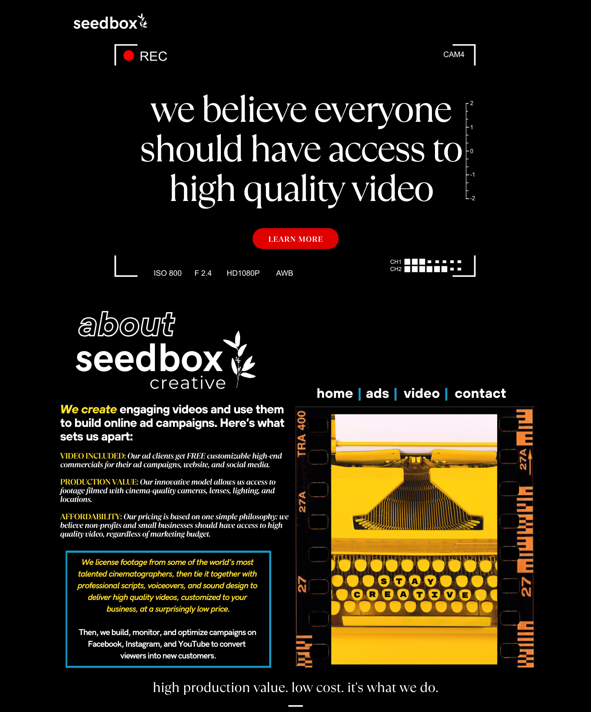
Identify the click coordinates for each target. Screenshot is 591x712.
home (337, 393)
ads (379, 393)
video (424, 393)
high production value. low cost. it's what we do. (295, 687)
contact (480, 393)
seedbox (105, 23)
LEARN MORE (295, 239)
